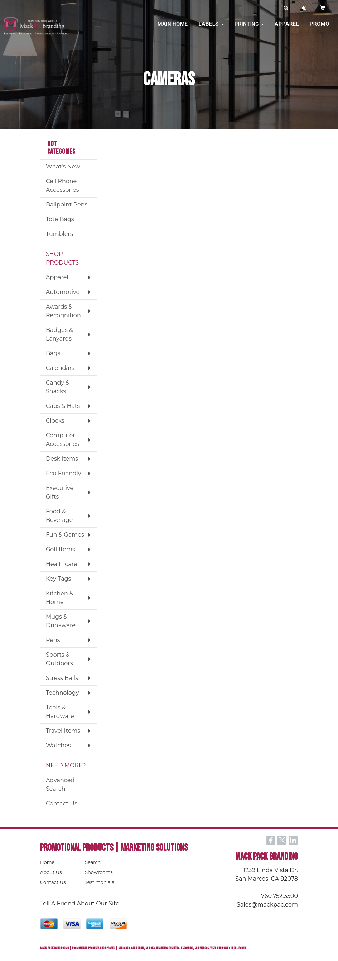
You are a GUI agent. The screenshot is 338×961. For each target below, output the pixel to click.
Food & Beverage (59, 515)
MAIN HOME (173, 29)
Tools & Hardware (60, 711)
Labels (211, 29)
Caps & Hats (63, 406)
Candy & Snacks (57, 387)
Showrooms (99, 872)
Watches (58, 745)
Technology (62, 692)
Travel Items (63, 730)
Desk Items (62, 458)
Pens (53, 640)
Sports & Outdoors (59, 659)
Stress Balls (62, 678)
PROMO (319, 29)
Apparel (287, 29)
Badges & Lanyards (59, 334)
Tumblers (59, 233)
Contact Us (61, 803)
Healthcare (61, 564)
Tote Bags (60, 219)
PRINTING (249, 29)
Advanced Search (60, 784)
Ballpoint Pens (66, 204)
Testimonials (99, 882)
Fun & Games (65, 534)
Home (47, 862)
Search (93, 862)
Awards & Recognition (63, 311)
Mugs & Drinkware (61, 621)
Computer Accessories (62, 439)
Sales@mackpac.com (267, 904)
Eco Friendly (63, 473)
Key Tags (58, 578)
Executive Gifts (59, 492)
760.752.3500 (279, 896)
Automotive (62, 292)
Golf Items (60, 549)
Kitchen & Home (59, 597)
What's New (63, 166)
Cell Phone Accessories (62, 185)
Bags (53, 353)
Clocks (55, 420)
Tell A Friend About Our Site (79, 903)
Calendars (60, 368)
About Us (51, 872)
